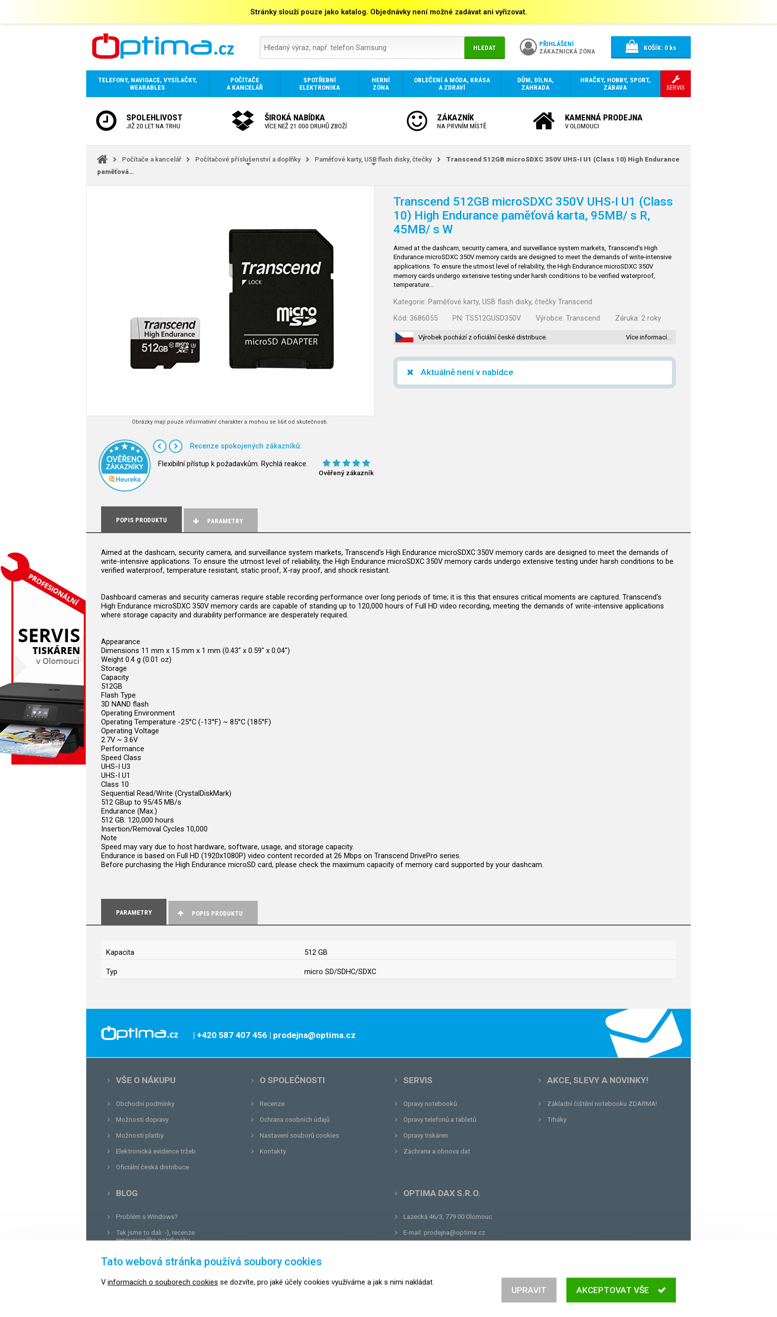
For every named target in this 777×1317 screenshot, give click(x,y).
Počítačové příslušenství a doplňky (248, 159)
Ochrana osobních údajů (295, 1119)
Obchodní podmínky (145, 1103)
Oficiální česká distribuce (152, 1167)
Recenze (272, 1103)
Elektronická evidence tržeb (156, 1151)
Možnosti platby (140, 1135)
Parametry (217, 521)
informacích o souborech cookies (163, 1290)
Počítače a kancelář (151, 159)
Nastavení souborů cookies (299, 1135)
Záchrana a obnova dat (436, 1151)
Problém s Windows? (147, 1216)
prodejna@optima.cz (454, 1232)
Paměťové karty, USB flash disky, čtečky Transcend (510, 301)
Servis (418, 1080)
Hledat (484, 48)
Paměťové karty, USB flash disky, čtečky (373, 159)
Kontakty (273, 1151)
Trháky (556, 1119)
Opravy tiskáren (425, 1135)
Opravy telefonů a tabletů (439, 1119)
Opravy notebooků (430, 1103)
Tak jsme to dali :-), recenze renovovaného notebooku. (155, 1236)
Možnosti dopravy (142, 1119)
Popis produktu (209, 913)
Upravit (529, 1299)
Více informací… (648, 337)
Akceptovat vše (621, 1299)
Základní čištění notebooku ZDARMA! (602, 1103)
